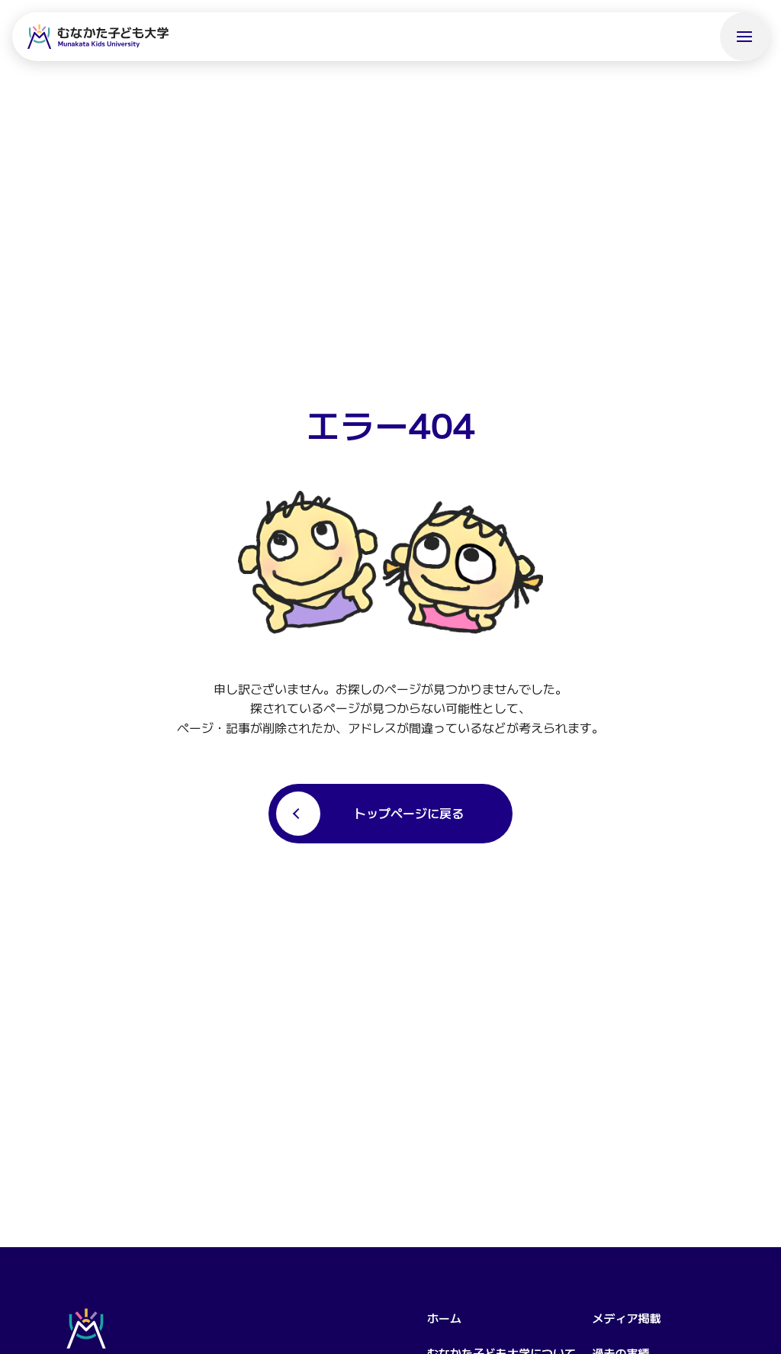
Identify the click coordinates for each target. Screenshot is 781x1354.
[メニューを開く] (744, 36)
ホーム (444, 1318)
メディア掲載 (626, 1318)
